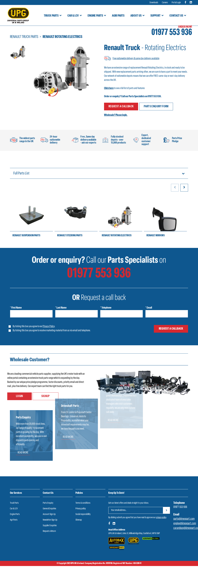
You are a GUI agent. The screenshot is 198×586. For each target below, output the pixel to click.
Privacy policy (80, 508)
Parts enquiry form (156, 106)
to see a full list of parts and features (124, 88)
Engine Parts (95, 15)
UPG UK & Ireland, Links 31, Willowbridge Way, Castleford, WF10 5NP (134, 533)
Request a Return (49, 531)
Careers (165, 2)
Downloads (154, 2)
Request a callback (121, 106)
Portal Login (176, 2)
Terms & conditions (82, 503)
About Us (136, 15)
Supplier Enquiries (50, 525)
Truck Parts (51, 15)
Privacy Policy (49, 326)
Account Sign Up (49, 514)
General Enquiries (49, 508)
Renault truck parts (24, 37)
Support (155, 15)
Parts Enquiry (48, 503)
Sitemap (78, 520)
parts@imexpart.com (184, 519)
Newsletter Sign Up (50, 520)
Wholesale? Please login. (115, 115)
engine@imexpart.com (184, 523)
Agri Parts (118, 15)
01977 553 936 (171, 32)
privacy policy (161, 517)
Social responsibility (83, 514)
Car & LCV (73, 15)
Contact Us (176, 15)
